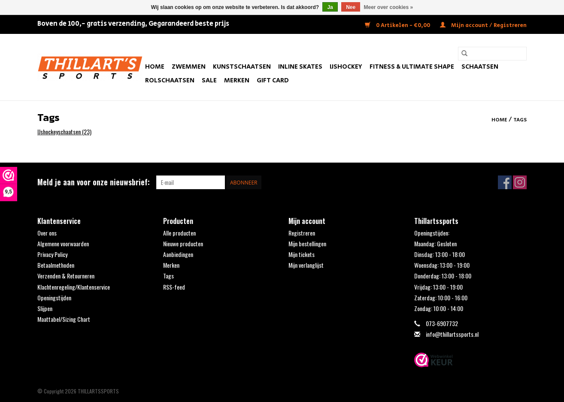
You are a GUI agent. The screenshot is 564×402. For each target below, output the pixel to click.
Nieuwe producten (183, 243)
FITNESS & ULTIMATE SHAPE (412, 66)
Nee (350, 7)
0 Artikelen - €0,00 (398, 25)
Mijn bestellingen (307, 243)
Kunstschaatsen (242, 66)
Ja (330, 7)
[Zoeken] (492, 53)
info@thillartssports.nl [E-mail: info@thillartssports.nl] (452, 334)
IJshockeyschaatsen (64, 131)
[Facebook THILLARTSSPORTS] (505, 182)
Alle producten (179, 232)
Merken (236, 80)
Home (154, 66)
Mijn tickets (301, 254)
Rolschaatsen (169, 80)
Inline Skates (300, 66)
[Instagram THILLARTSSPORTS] (520, 182)
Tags (520, 120)
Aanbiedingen (178, 254)
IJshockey (346, 66)
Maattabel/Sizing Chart (63, 318)
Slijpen (44, 308)
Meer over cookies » (388, 7)
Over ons (47, 232)
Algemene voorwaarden (63, 243)
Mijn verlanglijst (306, 264)
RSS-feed (174, 286)
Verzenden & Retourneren (65, 275)
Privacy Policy (52, 254)
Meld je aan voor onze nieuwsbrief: (93, 182)
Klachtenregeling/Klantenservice (73, 286)
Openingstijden (54, 297)
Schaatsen (479, 66)
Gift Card (273, 80)
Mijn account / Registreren (483, 25)
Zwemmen (189, 66)
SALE (209, 80)
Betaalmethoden (55, 264)
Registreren (301, 232)
